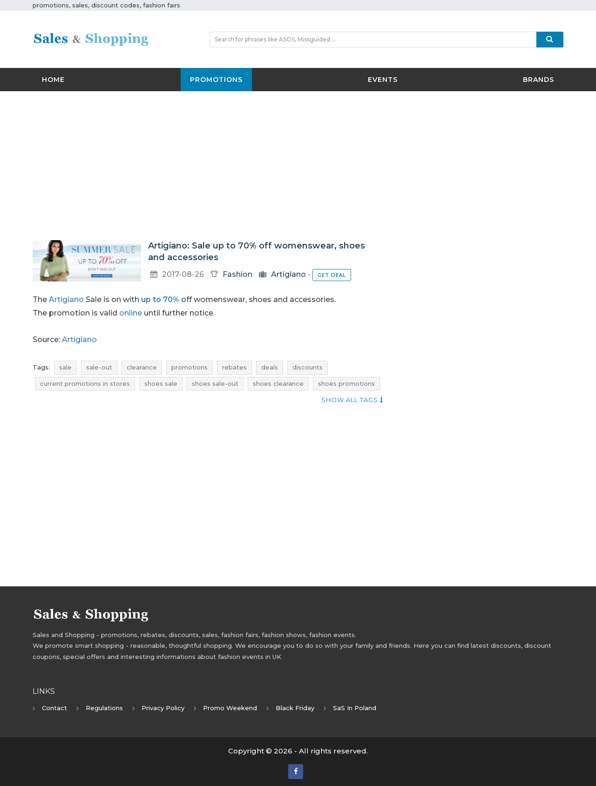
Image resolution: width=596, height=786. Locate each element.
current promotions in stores (85, 383)
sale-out (99, 367)
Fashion (237, 274)
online (130, 313)
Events (383, 79)
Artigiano (288, 274)
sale (65, 367)
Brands (538, 79)
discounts (307, 367)
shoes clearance (278, 383)
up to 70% (160, 299)
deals (269, 367)
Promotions (216, 79)
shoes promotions (346, 383)
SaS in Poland (354, 708)
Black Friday (295, 708)
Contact (54, 708)
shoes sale (160, 383)
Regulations (104, 708)
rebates (234, 367)
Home (53, 79)
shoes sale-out (215, 383)
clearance (142, 367)
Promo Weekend (230, 708)
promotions (189, 367)
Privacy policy (163, 708)
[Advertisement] (298, 166)
